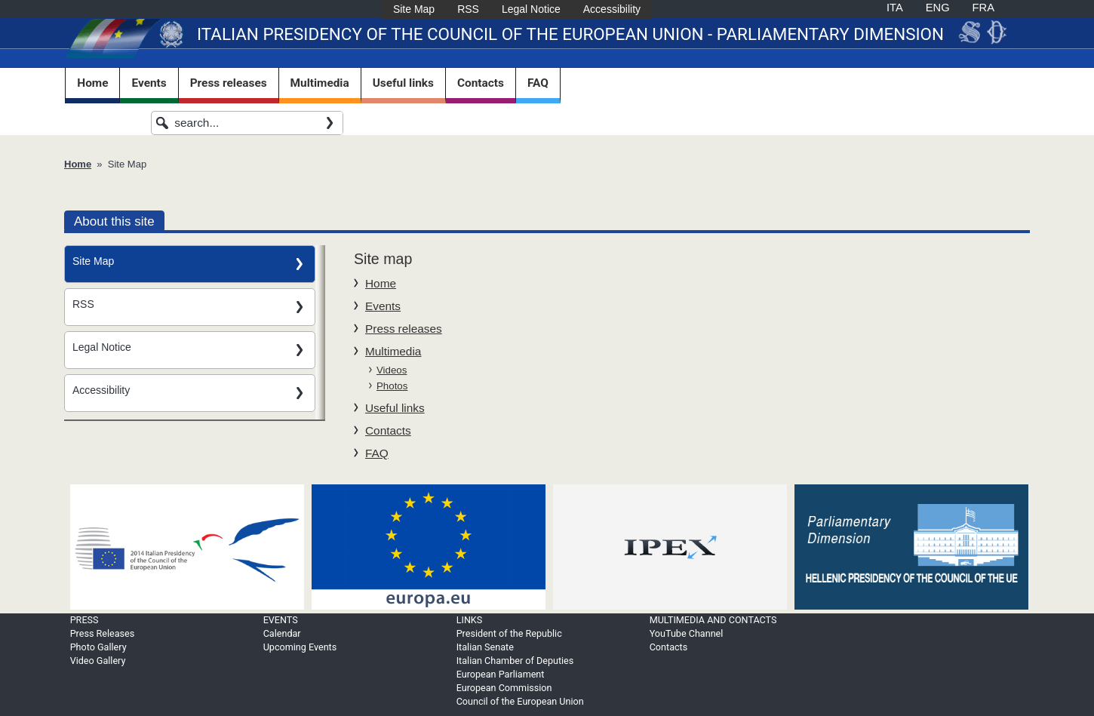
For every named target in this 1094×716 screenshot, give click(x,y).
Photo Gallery (98, 647)
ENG (938, 8)
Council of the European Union (520, 701)
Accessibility (612, 9)
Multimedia (319, 83)
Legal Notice (531, 9)
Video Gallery (98, 660)
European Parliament (500, 674)
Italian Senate (485, 647)
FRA (983, 8)
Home (92, 83)
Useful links (403, 83)
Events (148, 83)
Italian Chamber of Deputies (515, 660)
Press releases (228, 83)
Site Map (414, 9)
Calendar (282, 633)
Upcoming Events (300, 647)
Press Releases (102, 633)
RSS (468, 9)
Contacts (480, 83)
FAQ (538, 83)
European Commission (504, 687)
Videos (391, 370)
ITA (895, 8)
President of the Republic (509, 633)
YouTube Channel (687, 633)
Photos (391, 386)
